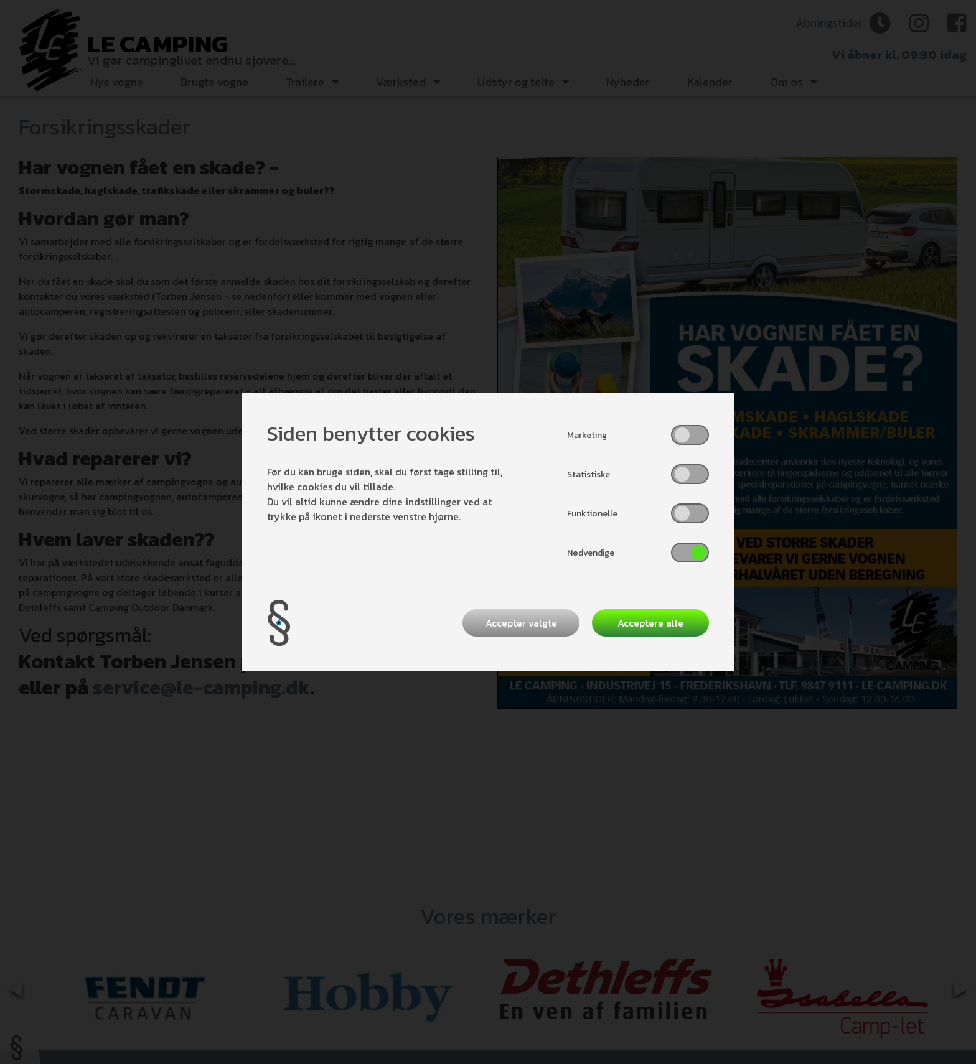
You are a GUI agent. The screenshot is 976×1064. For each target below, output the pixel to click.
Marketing (587, 435)
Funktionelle (592, 513)
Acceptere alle (650, 622)
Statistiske (588, 474)
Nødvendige (590, 552)
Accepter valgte (521, 622)
